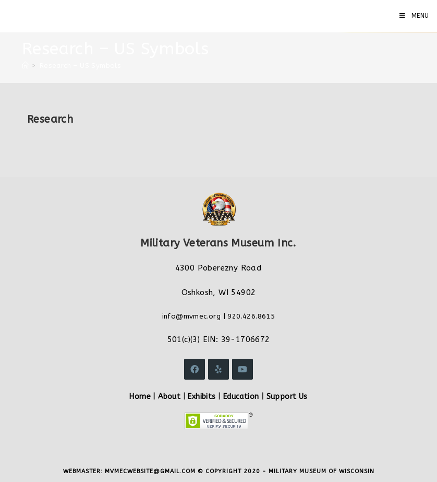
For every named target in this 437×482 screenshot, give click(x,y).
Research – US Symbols (80, 65)
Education (241, 396)
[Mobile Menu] (414, 15)
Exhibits (201, 396)
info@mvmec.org (191, 316)
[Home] (25, 65)
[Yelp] (218, 369)
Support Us (287, 396)
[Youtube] (242, 369)
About (169, 396)
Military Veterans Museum (85, 15)
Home (140, 396)
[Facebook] (194, 369)
